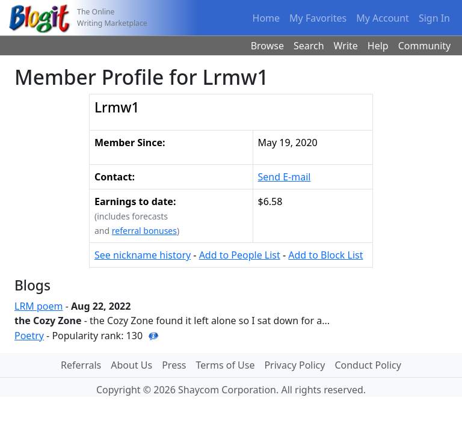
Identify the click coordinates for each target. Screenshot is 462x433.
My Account (382, 18)
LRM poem (38, 306)
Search (309, 45)
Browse (267, 45)
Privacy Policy (294, 365)
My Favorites (317, 18)
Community (424, 45)
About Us (131, 365)
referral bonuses (144, 230)
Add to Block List (325, 255)
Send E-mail (284, 176)
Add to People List (239, 255)
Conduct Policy (367, 365)
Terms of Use (225, 365)
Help (378, 45)
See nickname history (142, 255)
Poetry (29, 335)
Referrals (81, 365)
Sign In (434, 18)
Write (346, 45)
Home (266, 18)
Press (174, 365)
